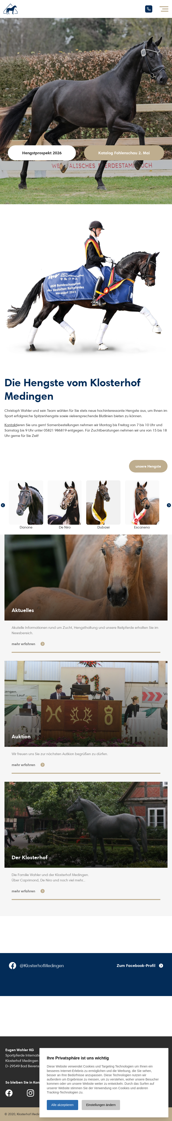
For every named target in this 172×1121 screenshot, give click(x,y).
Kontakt (10, 425)
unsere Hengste (148, 466)
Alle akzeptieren (62, 1105)
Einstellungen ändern (101, 1105)
